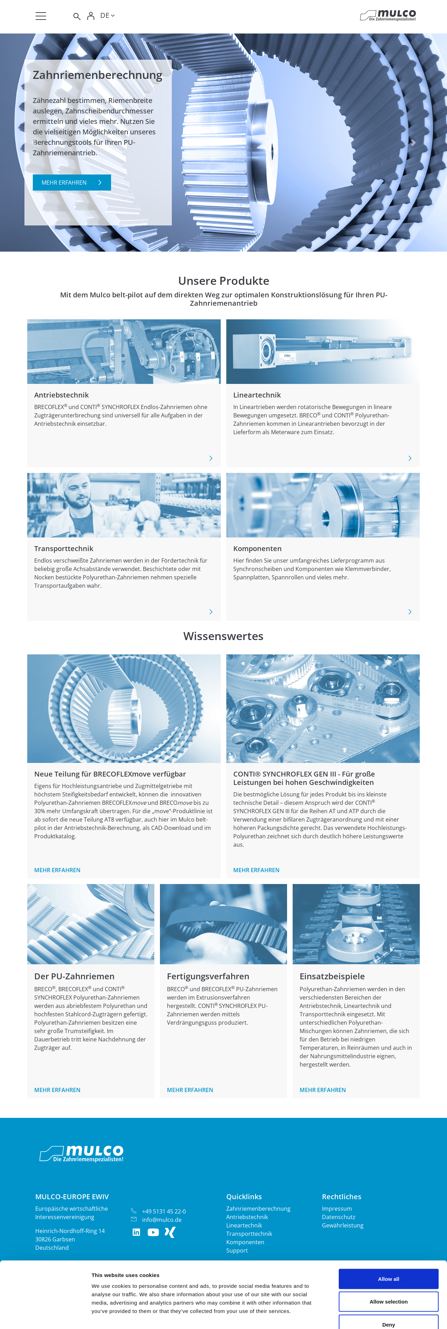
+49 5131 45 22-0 (164, 1211)
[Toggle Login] (91, 16)
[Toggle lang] (107, 16)
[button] (33, 143)
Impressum (337, 1208)
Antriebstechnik (247, 1217)
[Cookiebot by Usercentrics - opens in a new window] (45, 1315)
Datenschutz (339, 1217)
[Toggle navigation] (40, 16)
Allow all (389, 1237)
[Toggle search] (76, 16)
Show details (366, 1315)
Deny (388, 1283)
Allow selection (388, 1260)
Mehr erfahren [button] (64, 182)
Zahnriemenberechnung (258, 1208)
